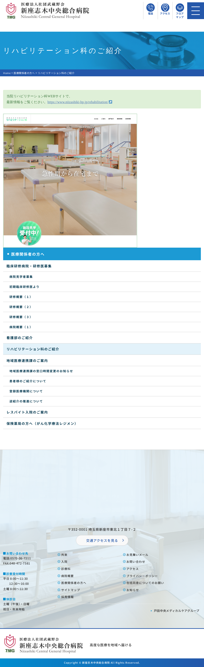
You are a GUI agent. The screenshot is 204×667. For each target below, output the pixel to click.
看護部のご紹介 (19, 337)
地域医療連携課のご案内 (27, 360)
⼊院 (64, 561)
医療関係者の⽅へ (73, 583)
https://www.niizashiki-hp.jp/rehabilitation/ (78, 102)
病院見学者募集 (21, 276)
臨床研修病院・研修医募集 (29, 265)
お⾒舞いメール (138, 555)
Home (7, 73)
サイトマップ (70, 590)
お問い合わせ (136, 561)
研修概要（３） (21, 317)
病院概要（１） (21, 327)
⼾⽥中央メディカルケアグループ (177, 610)
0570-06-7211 (20, 558)
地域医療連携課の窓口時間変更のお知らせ (41, 371)
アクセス (133, 569)
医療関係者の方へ (24, 73)
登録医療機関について (26, 391)
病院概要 (67, 576)
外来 (64, 555)
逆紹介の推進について (26, 401)
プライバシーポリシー (142, 576)
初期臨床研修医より (24, 287)
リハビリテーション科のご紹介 (32, 348)
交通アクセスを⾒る (102, 540)
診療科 (66, 569)
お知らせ (133, 590)
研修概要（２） (21, 307)
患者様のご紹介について (27, 381)
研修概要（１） (21, 297)
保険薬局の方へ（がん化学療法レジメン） (42, 423)
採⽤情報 (67, 597)
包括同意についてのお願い (145, 583)
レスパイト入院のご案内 (27, 412)
